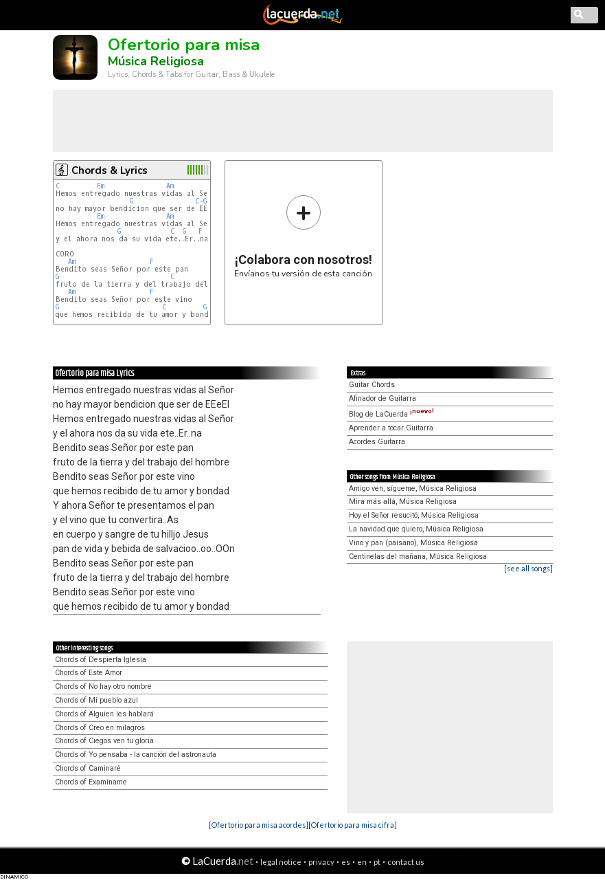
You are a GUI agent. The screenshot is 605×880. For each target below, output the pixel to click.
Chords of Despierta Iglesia (100, 659)
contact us (405, 861)
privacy (321, 861)
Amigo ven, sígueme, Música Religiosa (413, 488)
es (345, 861)
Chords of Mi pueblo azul (96, 700)
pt (377, 861)
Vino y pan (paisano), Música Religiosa (413, 542)
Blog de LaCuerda (391, 414)
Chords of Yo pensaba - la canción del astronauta (135, 754)
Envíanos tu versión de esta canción (303, 236)
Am (170, 186)
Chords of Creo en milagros (100, 727)
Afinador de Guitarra (382, 398)
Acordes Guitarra (377, 441)
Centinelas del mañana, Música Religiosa (418, 556)
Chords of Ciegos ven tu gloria (104, 740)
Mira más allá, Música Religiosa (403, 501)
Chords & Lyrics (109, 170)
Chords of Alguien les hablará (104, 714)
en (362, 861)
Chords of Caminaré (88, 768)
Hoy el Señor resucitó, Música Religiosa (414, 515)
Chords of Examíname (91, 782)
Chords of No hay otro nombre (103, 686)
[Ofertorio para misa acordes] (258, 824)
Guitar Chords (372, 384)
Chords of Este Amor (88, 672)
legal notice (280, 861)
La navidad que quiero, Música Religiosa (416, 529)
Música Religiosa (156, 61)
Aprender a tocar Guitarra (391, 428)
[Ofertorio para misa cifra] (352, 824)
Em (100, 186)
